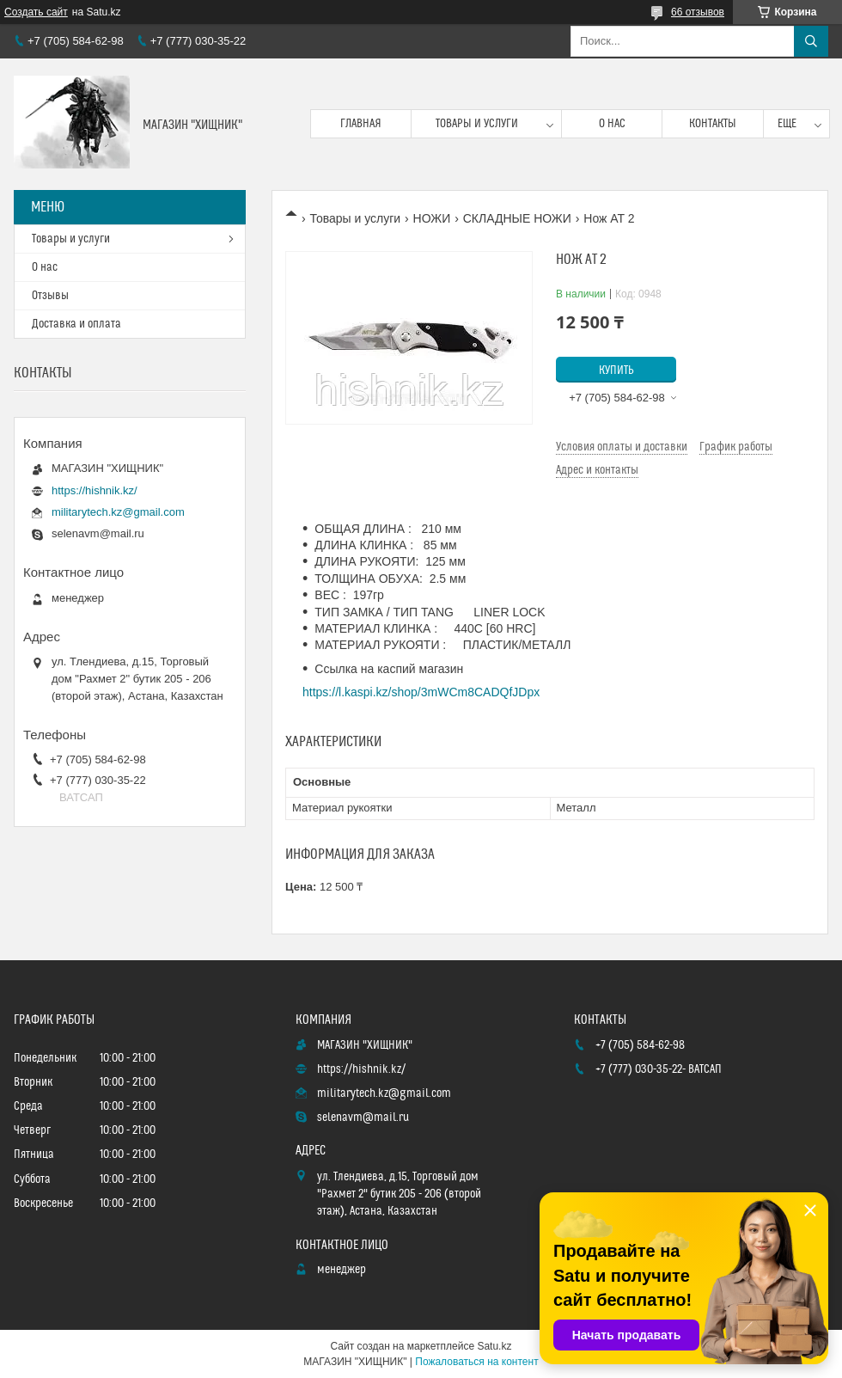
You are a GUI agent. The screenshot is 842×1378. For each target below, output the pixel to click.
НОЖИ (432, 218)
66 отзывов (697, 12)
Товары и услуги (477, 124)
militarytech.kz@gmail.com (118, 511)
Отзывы (50, 296)
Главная (360, 124)
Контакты (712, 124)
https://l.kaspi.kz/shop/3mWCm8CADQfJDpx (421, 692)
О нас (612, 124)
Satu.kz (494, 1346)
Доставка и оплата (76, 324)
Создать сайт (36, 12)
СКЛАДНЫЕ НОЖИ (517, 218)
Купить (616, 370)
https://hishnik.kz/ (94, 490)
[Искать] (811, 41)
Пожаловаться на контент (476, 1362)
